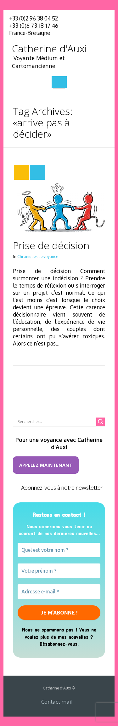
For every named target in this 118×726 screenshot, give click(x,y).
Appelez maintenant (45, 465)
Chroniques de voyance (37, 256)
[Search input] (56, 421)
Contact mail (57, 701)
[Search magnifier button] (100, 421)
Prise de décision (51, 245)
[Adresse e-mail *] (59, 591)
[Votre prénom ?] (59, 570)
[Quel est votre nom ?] (59, 550)
